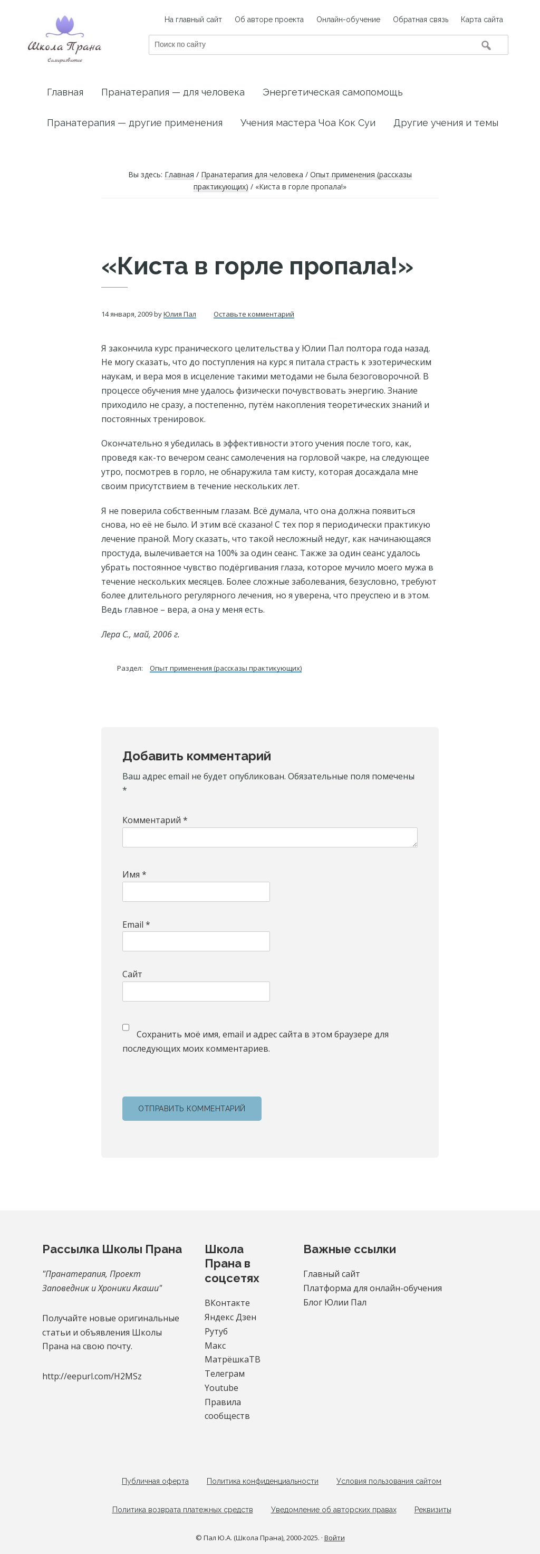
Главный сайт (331, 1274)
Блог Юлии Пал (335, 1302)
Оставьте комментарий (254, 314)
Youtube (221, 1388)
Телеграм (225, 1373)
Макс (215, 1345)
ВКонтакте (227, 1303)
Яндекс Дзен (230, 1317)
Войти (334, 1537)
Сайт (132, 974)
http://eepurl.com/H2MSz (92, 1376)
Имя (134, 874)
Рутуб (216, 1331)
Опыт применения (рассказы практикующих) (226, 668)
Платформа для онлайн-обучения (372, 1288)
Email (136, 924)
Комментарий (155, 820)
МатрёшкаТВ (233, 1359)
